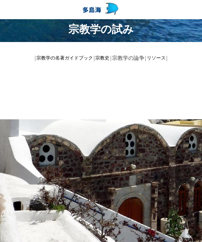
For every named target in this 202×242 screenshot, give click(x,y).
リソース (156, 58)
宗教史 (102, 58)
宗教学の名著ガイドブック (64, 58)
